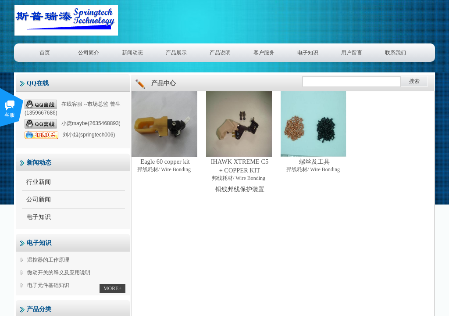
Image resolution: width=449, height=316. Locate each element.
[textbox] (351, 81)
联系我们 (395, 53)
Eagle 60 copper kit (164, 161)
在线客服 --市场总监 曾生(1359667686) (73, 108)
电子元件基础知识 (48, 285)
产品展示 (176, 53)
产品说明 (220, 53)
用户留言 (351, 53)
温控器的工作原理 (48, 260)
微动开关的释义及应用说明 (58, 272)
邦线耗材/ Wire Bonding (164, 169)
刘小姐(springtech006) (70, 135)
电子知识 (307, 53)
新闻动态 (132, 53)
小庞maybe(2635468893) (73, 124)
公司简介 (88, 53)
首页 (44, 53)
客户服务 (263, 53)
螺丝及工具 (314, 161)
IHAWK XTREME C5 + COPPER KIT (240, 166)
